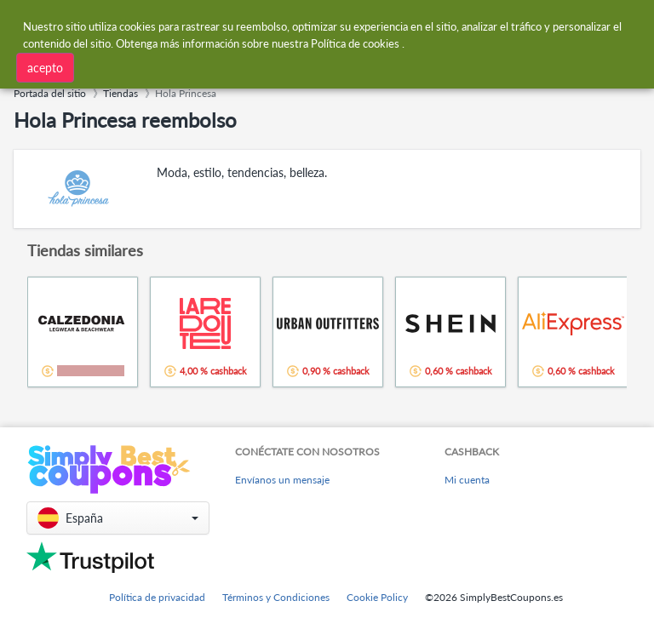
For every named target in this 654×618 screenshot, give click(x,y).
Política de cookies (355, 40)
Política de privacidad (157, 597)
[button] (117, 518)
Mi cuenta (467, 479)
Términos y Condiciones (276, 597)
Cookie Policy (377, 597)
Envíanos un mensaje (282, 479)
